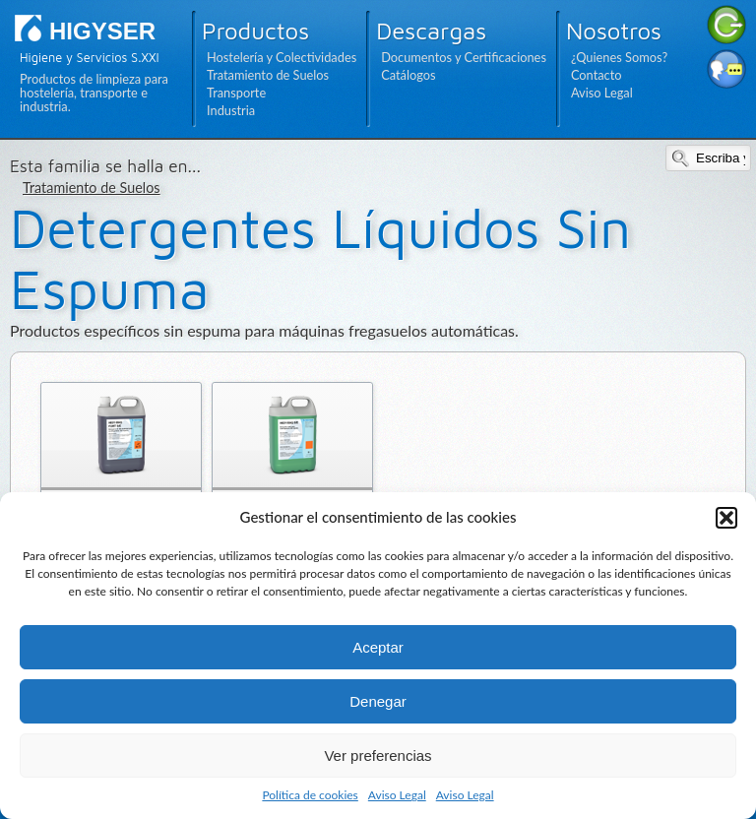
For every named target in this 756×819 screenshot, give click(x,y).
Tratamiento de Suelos (268, 75)
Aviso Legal (397, 795)
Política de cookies (309, 795)
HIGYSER (102, 31)
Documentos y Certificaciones (463, 57)
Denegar (378, 701)
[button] (726, 518)
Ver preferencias (377, 755)
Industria (231, 110)
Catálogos (408, 75)
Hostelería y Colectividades (281, 57)
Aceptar (378, 647)
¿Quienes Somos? (619, 57)
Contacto (596, 75)
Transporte (236, 92)
